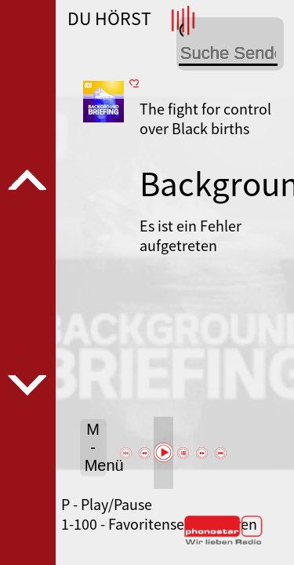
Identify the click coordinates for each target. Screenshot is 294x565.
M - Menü (96, 447)
